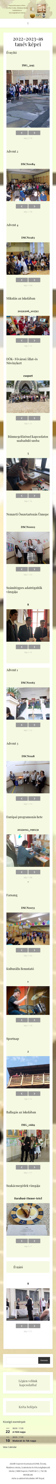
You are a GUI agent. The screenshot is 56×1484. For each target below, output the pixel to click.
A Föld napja (19, 1432)
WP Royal (40, 1478)
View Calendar (10, 1447)
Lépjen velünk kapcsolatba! (28, 1383)
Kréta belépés (28, 1407)
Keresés (44, 1360)
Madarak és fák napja (24, 1440)
